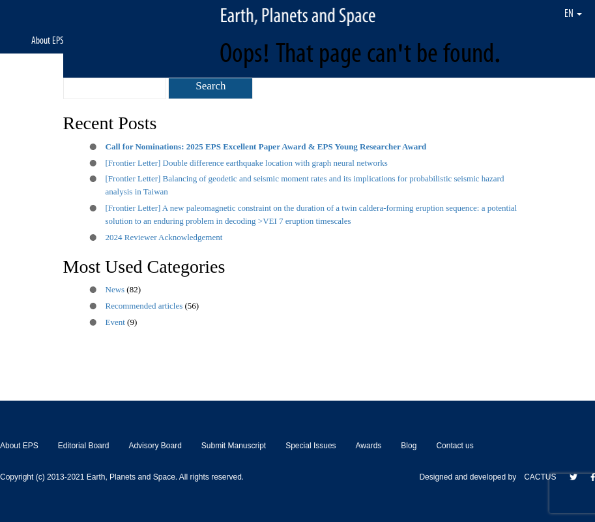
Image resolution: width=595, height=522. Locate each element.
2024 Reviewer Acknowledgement (164, 237)
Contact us (454, 445)
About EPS (47, 40)
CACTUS (540, 477)
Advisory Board (154, 445)
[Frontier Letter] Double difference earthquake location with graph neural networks (247, 163)
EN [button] (573, 13)
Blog (408, 445)
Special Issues (310, 445)
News (115, 289)
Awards (369, 445)
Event (115, 322)
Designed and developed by (471, 477)
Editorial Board (83, 445)
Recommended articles (144, 306)
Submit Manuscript (233, 445)
